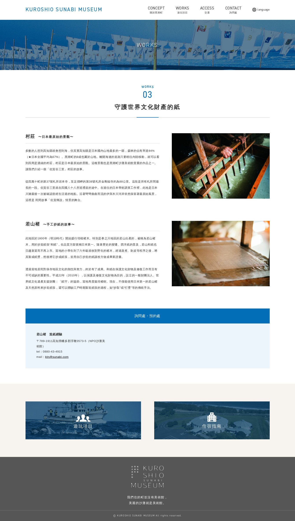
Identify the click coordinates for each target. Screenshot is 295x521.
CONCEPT (156, 10)
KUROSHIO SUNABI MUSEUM (64, 9)
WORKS (182, 10)
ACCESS (207, 10)
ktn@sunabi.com (57, 356)
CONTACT (233, 10)
